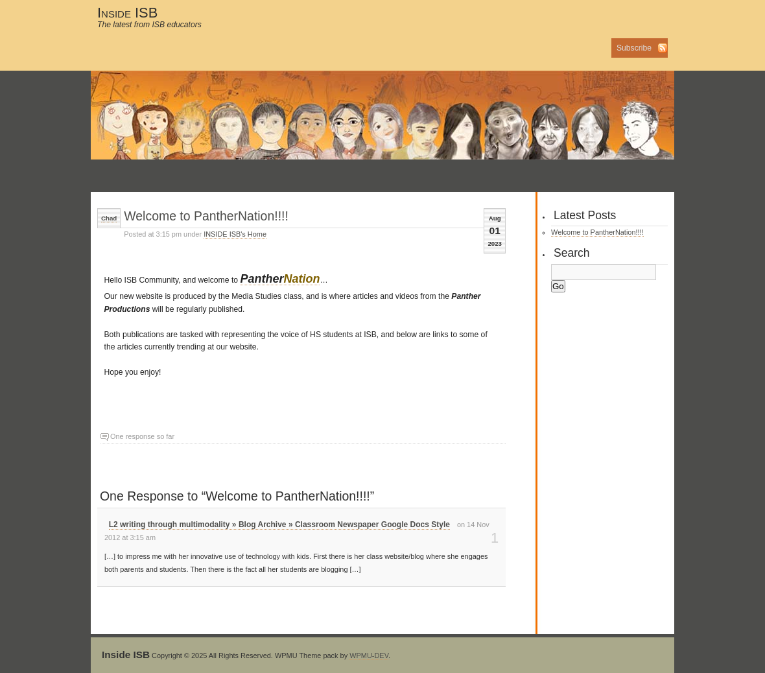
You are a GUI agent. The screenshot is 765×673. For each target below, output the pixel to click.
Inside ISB (127, 13)
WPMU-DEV (368, 655)
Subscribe (634, 48)
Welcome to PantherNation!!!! (206, 216)
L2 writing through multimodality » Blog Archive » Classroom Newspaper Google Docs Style (279, 524)
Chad (109, 218)
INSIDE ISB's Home (235, 234)
